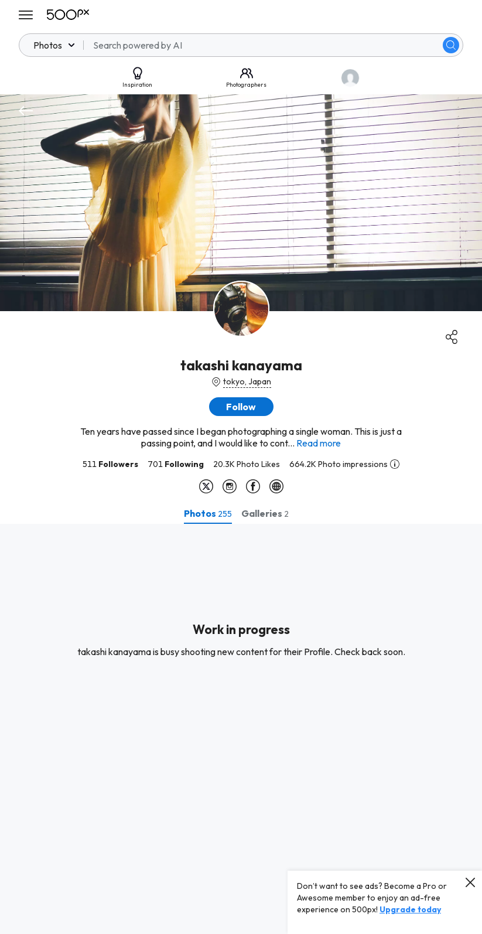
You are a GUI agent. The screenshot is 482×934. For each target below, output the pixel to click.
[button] (241, 406)
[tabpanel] (241, 729)
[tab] (208, 513)
